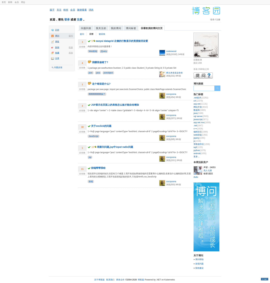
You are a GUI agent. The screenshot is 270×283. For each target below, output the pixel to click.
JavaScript (93, 136)
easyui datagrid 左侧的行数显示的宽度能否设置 (122, 41)
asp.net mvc (202, 122)
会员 (17, 2)
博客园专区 (202, 144)
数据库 (200, 110)
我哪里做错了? (100, 62)
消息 (91, 9)
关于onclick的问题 (101, 126)
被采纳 (102, 34)
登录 (67, 19)
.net (198, 125)
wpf (198, 147)
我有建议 (199, 268)
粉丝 (65, 9)
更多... (196, 156)
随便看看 (82, 9)
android (200, 153)
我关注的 (101, 28)
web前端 (200, 135)
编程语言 (201, 132)
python (200, 150)
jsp (90, 157)
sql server (201, 116)
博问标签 (131, 28)
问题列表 (86, 28)
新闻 (10, 2)
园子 (52, 9)
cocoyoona (171, 94)
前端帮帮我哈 (98, 168)
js (197, 141)
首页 (4, 2)
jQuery (104, 51)
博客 (57, 41)
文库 (57, 58)
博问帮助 (199, 259)
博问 (57, 36)
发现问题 (199, 264)
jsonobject (108, 73)
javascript (201, 119)
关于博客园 (99, 280)
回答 (91, 34)
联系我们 (110, 280)
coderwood (171, 51)
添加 (71, 53)
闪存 (57, 30)
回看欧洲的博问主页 (152, 28)
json (90, 73)
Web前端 (93, 51)
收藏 (57, 53)
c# (198, 101)
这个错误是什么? (101, 83)
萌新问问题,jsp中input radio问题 (115, 147)
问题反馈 (58, 67)
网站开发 (201, 107)
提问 (71, 36)
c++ (198, 128)
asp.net (200, 104)
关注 (59, 9)
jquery (199, 138)
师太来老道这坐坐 (174, 73)
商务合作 (120, 280)
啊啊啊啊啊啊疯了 (97, 94)
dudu (196, 177)
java (98, 73)
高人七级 (208, 170)
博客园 (141, 280)
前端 (91, 181)
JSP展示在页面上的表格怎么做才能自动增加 (115, 104)
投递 (71, 47)
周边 (23, 2)
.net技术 (201, 98)
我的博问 (116, 28)
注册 (79, 19)
